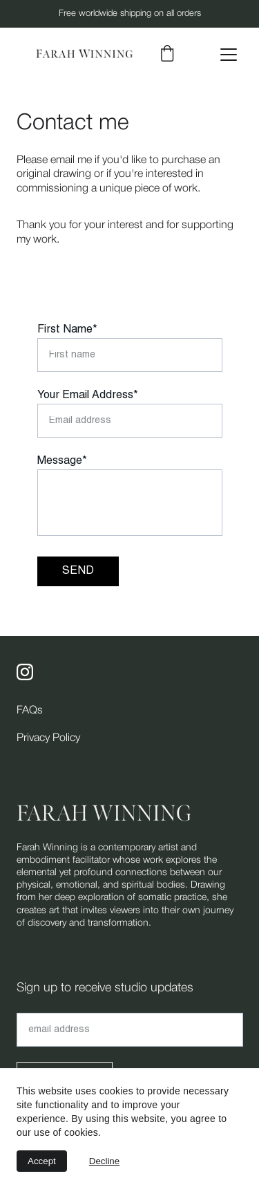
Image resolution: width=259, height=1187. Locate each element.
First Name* (67, 330)
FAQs (30, 711)
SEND (78, 571)
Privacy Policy (48, 738)
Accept (42, 1161)
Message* (62, 461)
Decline (104, 1161)
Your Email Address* (87, 395)
